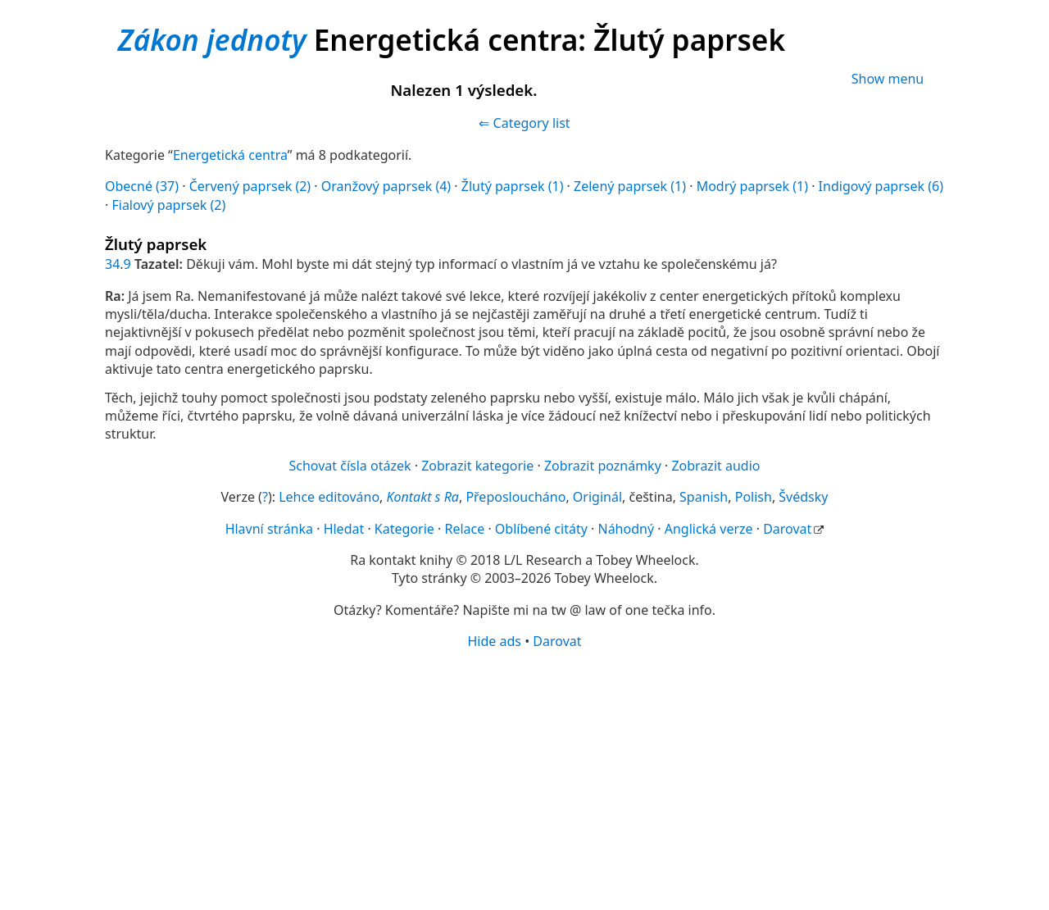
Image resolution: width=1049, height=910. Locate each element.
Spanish (703, 497)
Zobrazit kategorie (477, 466)
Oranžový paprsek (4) (386, 186)
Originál (597, 497)
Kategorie (404, 529)
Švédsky (803, 497)
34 (112, 264)
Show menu (887, 79)
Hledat (344, 529)
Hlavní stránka (269, 529)
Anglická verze (709, 529)
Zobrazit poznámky (602, 466)
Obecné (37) (142, 186)
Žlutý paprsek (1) (512, 186)
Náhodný (625, 529)
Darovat (787, 529)
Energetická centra (230, 155)
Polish (753, 497)
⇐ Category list (524, 123)
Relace (464, 529)
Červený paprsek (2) (250, 186)
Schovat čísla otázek (350, 466)
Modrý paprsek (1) (752, 186)
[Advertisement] (524, 779)
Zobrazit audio (715, 466)
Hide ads (494, 641)
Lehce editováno (329, 497)
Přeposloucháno (515, 497)
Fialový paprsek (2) (168, 205)
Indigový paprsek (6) (881, 186)
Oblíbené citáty (541, 529)
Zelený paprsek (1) (630, 186)
